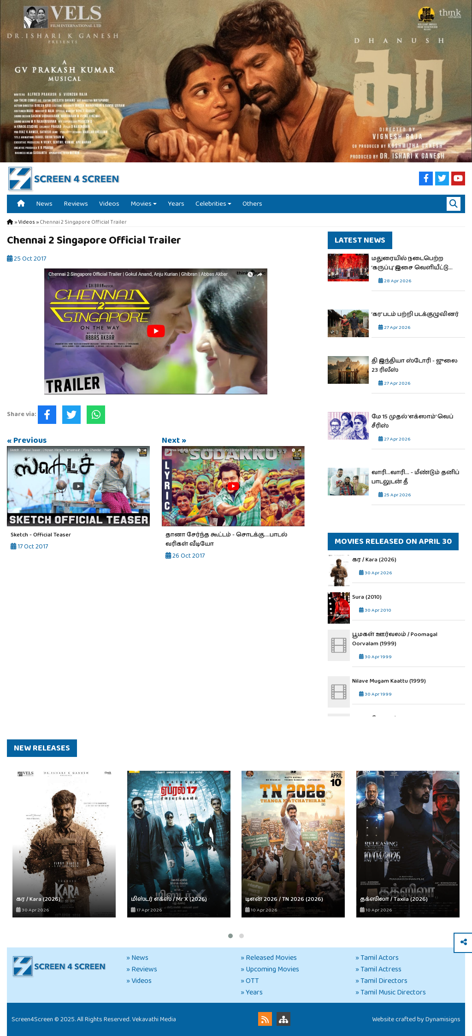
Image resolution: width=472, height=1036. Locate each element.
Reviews (76, 203)
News (44, 203)
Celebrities (210, 203)
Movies (141, 203)
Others (252, 203)
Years (176, 203)
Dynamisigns (442, 1019)
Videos (109, 203)
